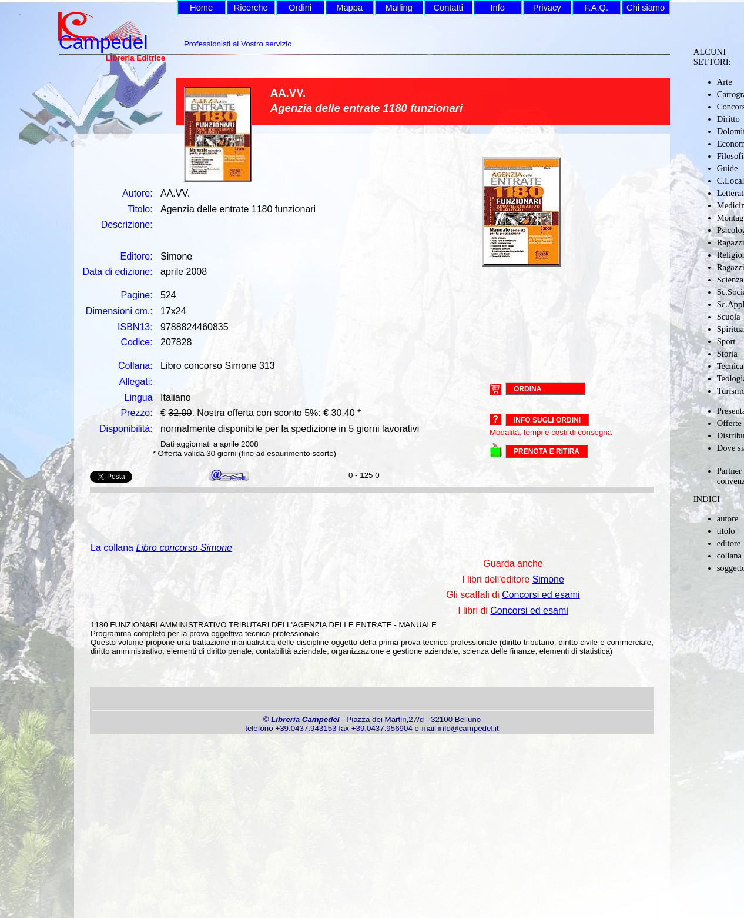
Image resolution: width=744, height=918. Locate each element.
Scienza (730, 279)
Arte (724, 82)
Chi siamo (645, 7)
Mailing (398, 7)
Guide (727, 168)
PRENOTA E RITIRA (546, 451)
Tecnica (730, 366)
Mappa (349, 7)
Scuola (728, 316)
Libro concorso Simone (184, 548)
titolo (726, 531)
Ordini (300, 7)
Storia (727, 353)
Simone (548, 579)
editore (729, 543)
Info (497, 7)
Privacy (547, 7)
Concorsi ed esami (541, 595)
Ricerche (251, 7)
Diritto (728, 119)
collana (729, 555)
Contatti (448, 7)
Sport (726, 341)
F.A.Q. (596, 7)
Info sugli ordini (547, 420)
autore (728, 518)
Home (201, 7)
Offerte (729, 423)
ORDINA (527, 388)
